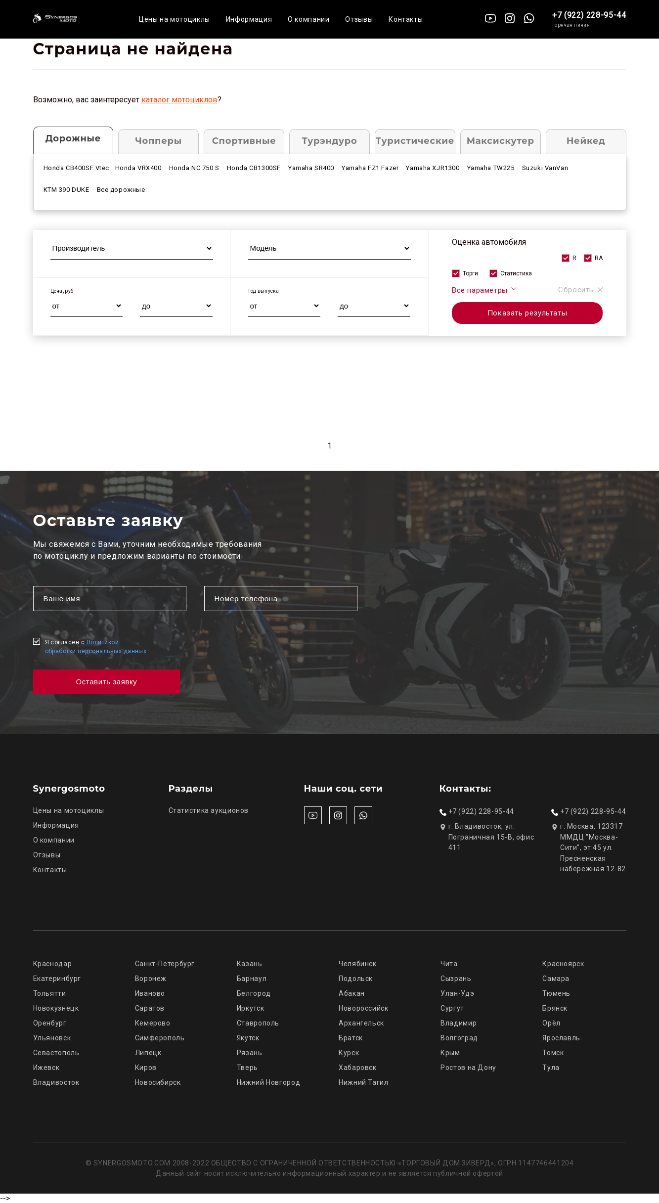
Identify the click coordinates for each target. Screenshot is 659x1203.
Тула (551, 1067)
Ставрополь (258, 1023)
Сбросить (580, 289)
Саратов (150, 1008)
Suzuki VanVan (545, 168)
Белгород (254, 993)
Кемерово (153, 1023)
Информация (249, 19)
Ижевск (46, 1067)
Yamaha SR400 (311, 168)
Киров (146, 1067)
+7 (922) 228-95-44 (589, 15)
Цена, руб (62, 291)
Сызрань (455, 978)
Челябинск (358, 964)
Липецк (148, 1053)
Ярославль (561, 1038)
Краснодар (52, 964)
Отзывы (359, 19)
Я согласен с (96, 647)
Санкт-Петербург (165, 964)
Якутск (248, 1038)
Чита (449, 964)
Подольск (356, 978)
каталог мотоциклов (179, 99)
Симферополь (160, 1038)
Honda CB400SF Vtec (77, 168)
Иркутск (250, 1008)
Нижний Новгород (268, 1082)
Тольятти (49, 993)
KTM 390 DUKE (66, 189)
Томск (553, 1053)
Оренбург (50, 1023)
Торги (470, 273)
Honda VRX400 (138, 168)
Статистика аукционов (209, 810)
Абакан (352, 993)
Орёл (551, 1023)
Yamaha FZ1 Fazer (370, 168)
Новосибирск (158, 1082)
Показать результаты (527, 313)
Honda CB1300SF (254, 168)
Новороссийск (364, 1008)
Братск (351, 1038)
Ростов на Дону (468, 1067)
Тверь (247, 1067)
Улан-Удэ (457, 993)
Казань (250, 964)
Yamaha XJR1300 (432, 168)
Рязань (250, 1053)
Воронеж (151, 978)
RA (599, 258)
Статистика (516, 273)
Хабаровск (358, 1067)
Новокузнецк (56, 1008)
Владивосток (56, 1082)
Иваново (150, 993)
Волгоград (459, 1038)
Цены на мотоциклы (174, 19)
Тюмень (556, 993)
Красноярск (563, 964)
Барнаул (251, 978)
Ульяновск (52, 1038)
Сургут (452, 1008)
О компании (308, 19)
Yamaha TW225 (491, 168)
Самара (556, 978)
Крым (450, 1053)
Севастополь (56, 1053)
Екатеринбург (57, 978)
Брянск (555, 1008)
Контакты (406, 19)
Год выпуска (263, 291)
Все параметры (485, 290)
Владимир (458, 1023)
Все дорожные (121, 189)
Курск (349, 1053)
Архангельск (361, 1023)
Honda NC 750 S (194, 168)
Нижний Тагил (364, 1082)
